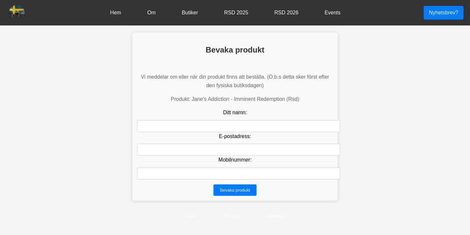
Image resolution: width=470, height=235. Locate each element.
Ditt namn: (235, 112)
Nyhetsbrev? (443, 12)
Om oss (232, 216)
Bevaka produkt (235, 190)
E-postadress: (235, 136)
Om (151, 12)
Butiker (190, 12)
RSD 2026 (286, 12)
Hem (115, 12)
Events (332, 12)
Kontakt (275, 216)
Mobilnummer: (234, 160)
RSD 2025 (236, 12)
